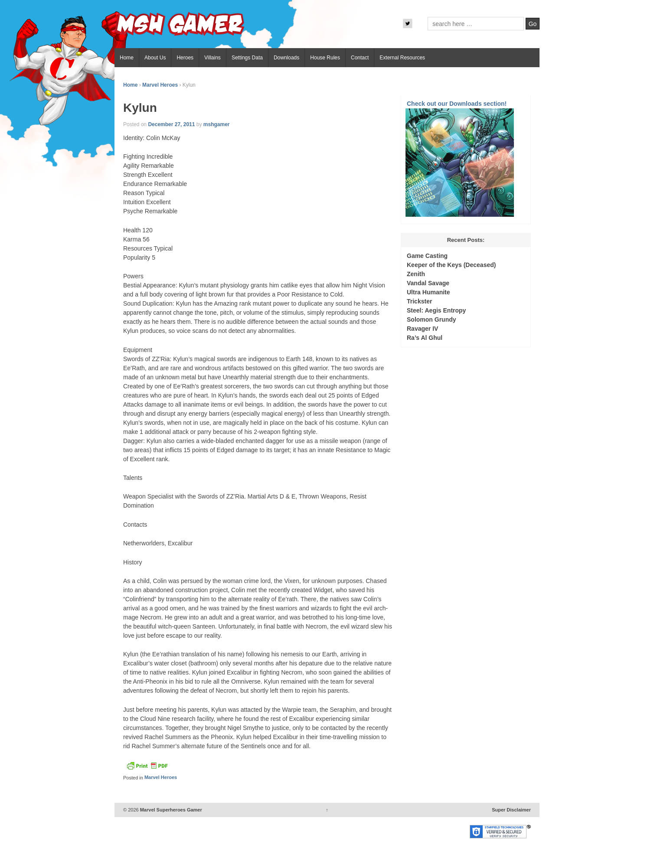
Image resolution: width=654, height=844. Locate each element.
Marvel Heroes (160, 85)
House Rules (325, 58)
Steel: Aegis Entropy (436, 310)
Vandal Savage (428, 283)
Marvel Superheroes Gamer (170, 809)
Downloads (286, 58)
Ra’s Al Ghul (424, 337)
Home (127, 58)
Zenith (416, 273)
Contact (360, 58)
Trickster (419, 301)
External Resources (402, 58)
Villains (212, 58)
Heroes (185, 58)
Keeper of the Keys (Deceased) (451, 264)
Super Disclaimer (511, 809)
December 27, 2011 (171, 124)
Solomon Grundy (431, 319)
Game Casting (427, 255)
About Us (155, 58)
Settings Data (247, 58)
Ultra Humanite (428, 292)
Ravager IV (422, 328)
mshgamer (216, 124)
